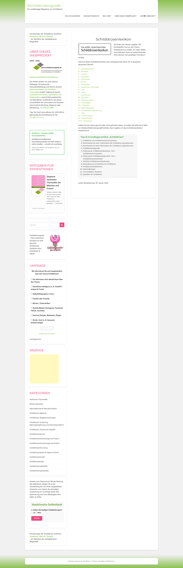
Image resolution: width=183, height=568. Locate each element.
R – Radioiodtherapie (86, 108)
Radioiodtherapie (89, 169)
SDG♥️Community (37, 117)
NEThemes (110, 561)
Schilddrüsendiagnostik (91, 148)
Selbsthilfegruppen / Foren (43, 294)
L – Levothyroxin (84, 95)
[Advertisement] (44, 369)
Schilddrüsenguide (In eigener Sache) (44, 452)
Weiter (36, 518)
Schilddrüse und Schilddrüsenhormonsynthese (100, 140)
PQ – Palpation (84, 105)
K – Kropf (81, 92)
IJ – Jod (81, 90)
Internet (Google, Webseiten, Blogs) (47, 315)
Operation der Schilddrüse (92, 174)
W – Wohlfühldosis (85, 118)
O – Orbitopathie (84, 103)
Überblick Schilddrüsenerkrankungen (96, 161)
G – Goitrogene (84, 84)
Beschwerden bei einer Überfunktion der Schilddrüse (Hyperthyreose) (108, 146)
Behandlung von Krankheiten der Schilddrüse (99, 164)
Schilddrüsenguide (44, 5)
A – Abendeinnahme (86, 69)
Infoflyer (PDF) (48, 108)
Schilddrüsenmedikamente (92, 167)
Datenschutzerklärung (49, 77)
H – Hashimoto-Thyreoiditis (88, 87)
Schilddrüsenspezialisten (39, 471)
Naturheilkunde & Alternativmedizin (43, 409)
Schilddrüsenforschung (39, 448)
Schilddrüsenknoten (37, 457)
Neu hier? (107, 16)
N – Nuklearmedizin (85, 100)
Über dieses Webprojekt (126, 16)
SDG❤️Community (148, 16)
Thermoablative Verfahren (92, 172)
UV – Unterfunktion (85, 116)
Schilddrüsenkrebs (37, 461)
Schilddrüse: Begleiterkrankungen (43, 418)
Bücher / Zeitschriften (41, 303)
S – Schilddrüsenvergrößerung (90, 110)
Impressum (34, 77)
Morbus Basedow (36, 404)
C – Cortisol (82, 74)
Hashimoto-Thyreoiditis (39, 399)
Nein (38, 513)
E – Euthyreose (84, 79)
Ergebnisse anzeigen (47, 334)
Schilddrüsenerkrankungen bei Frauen (44, 439)
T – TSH (81, 113)
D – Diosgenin (83, 77)
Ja (33, 513)
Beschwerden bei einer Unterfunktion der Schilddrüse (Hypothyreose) (108, 143)
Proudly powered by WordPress (79, 561)
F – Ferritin (82, 82)
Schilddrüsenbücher (37, 434)
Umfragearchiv (35, 339)
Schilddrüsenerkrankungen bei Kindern (45, 443)
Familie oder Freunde (41, 299)
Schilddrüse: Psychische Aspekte (42, 430)
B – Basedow (83, 71)
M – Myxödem (83, 97)
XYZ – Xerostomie (85, 121)
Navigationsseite (91, 16)
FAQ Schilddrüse (72, 16)
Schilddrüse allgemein (38, 413)
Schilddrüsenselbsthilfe (39, 466)
